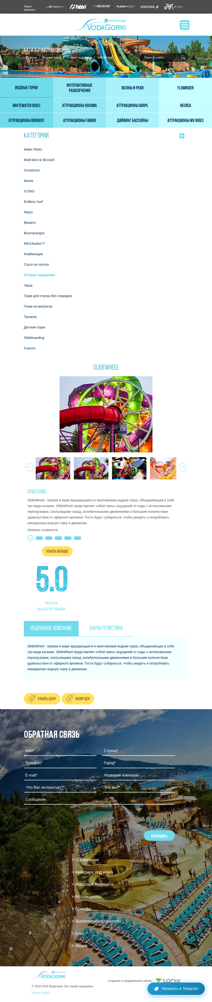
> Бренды (81, 908)
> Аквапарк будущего (93, 884)
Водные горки (52, 57)
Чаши (28, 285)
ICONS (29, 191)
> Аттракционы (86, 896)
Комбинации (33, 254)
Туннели (30, 317)
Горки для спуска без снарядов (48, 296)
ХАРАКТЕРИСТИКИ (106, 628)
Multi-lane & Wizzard (39, 160)
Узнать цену (47, 698)
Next (182, 466)
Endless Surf (33, 202)
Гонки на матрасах (38, 306)
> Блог (78, 933)
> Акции (79, 945)
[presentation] (60, 821)
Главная (31, 57)
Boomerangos (34, 233)
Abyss (28, 212)
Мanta (28, 181)
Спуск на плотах (36, 264)
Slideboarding (34, 338)
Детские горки (34, 327)
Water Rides (33, 149)
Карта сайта (41, 993)
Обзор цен (82, 698)
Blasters (30, 223)
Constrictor (32, 170)
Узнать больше (57, 551)
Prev (28, 466)
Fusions (29, 348)
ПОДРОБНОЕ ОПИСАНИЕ (51, 628)
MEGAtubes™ (34, 243)
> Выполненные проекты (96, 921)
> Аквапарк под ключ (92, 872)
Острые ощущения (79, 57)
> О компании (85, 859)
